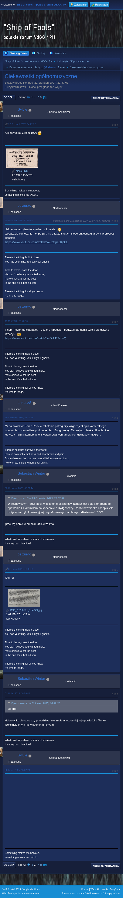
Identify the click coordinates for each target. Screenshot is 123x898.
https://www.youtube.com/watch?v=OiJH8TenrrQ (35, 338)
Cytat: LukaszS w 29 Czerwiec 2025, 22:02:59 (37, 498)
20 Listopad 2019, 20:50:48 (19, 220)
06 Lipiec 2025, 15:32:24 (17, 770)
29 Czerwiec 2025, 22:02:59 (19, 417)
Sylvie (61, 67)
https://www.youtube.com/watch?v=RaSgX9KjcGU (36, 242)
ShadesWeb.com (31, 893)
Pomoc (85, 889)
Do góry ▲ (115, 889)
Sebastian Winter (31, 473)
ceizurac (24, 206)
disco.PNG (20, 171)
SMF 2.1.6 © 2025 (11, 889)
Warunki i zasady (99, 889)
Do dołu (9, 97)
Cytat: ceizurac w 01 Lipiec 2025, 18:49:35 (35, 703)
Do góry (9, 865)
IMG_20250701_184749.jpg (24, 610)
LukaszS (24, 403)
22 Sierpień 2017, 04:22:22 (22, 124)
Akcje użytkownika (106, 98)
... (35, 97)
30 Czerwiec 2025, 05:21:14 (19, 488)
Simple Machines (31, 889)
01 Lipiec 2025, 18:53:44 (17, 693)
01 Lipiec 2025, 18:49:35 (20, 569)
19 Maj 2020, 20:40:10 (16, 321)
